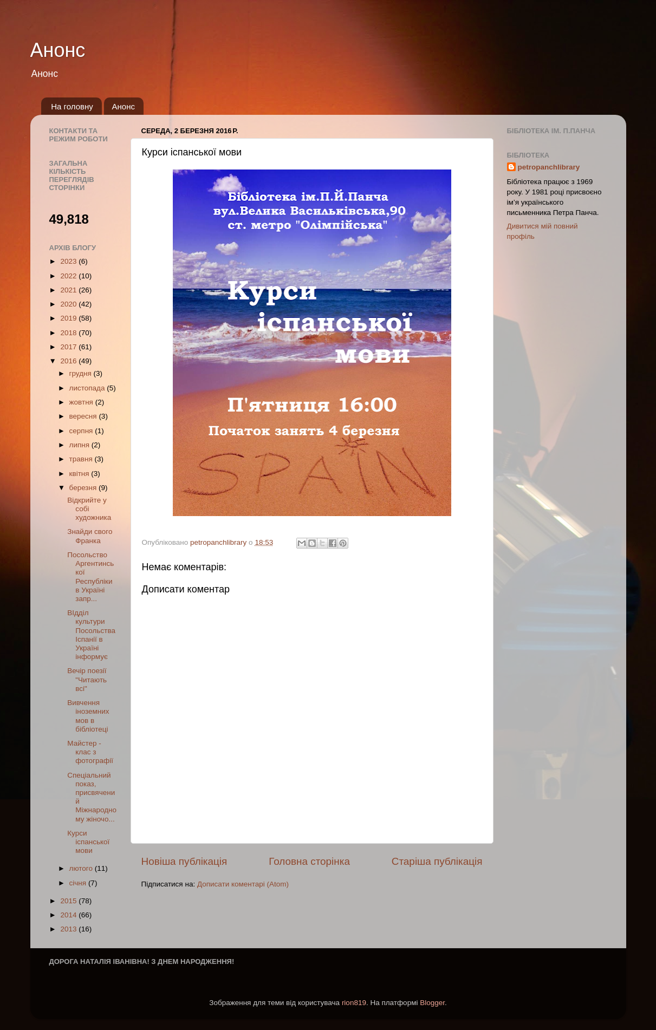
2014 (69, 915)
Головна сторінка (309, 861)
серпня (82, 431)
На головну (72, 106)
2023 (69, 261)
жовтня (82, 402)
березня (84, 488)
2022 (69, 276)
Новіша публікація (184, 861)
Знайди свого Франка (89, 535)
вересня (84, 416)
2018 (69, 333)
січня (78, 883)
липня (80, 445)
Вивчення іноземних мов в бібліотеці (88, 716)
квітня (80, 474)
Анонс (58, 50)
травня (82, 459)
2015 (69, 901)
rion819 (354, 1003)
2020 (69, 304)
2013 (69, 929)
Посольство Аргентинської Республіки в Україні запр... (90, 577)
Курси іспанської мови (88, 842)
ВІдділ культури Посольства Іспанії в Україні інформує (91, 635)
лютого (82, 868)
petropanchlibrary (549, 167)
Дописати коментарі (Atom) (243, 884)
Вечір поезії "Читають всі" (87, 679)
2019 (69, 318)
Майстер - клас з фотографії (90, 752)
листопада (88, 388)
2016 (69, 361)
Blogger (432, 1003)
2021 (69, 290)
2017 (69, 347)
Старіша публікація (437, 861)
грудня (81, 373)
